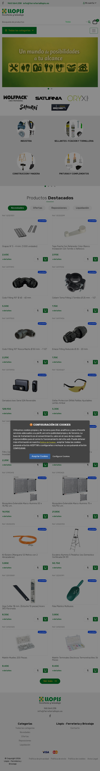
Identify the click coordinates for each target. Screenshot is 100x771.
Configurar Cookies (61, 456)
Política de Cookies (48, 442)
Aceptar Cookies (40, 456)
